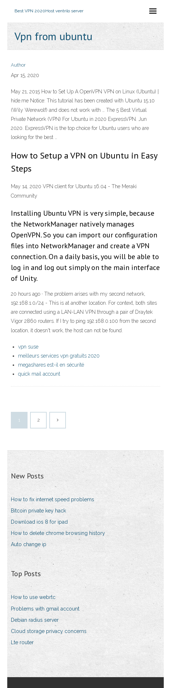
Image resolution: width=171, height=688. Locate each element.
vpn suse (28, 347)
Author (18, 65)
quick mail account (39, 374)
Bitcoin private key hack (38, 511)
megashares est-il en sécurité (51, 365)
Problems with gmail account (45, 609)
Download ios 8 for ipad (39, 522)
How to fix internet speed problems (52, 499)
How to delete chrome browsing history (58, 533)
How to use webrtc (33, 597)
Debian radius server (35, 620)
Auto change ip (28, 544)
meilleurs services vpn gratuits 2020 (59, 356)
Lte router (22, 642)
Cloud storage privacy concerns (49, 631)
